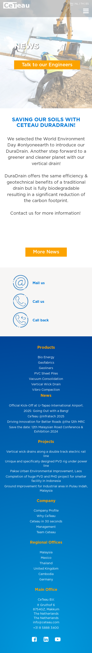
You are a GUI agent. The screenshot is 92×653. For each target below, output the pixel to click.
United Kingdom (46, 568)
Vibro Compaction (46, 389)
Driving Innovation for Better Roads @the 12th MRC (46, 421)
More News (46, 252)
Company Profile (46, 510)
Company (46, 501)
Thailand (46, 563)
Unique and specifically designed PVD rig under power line (46, 463)
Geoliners (46, 368)
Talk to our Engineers (47, 64)
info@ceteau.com (46, 622)
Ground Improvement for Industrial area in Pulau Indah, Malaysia (46, 488)
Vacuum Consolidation (46, 379)
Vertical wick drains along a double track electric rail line (46, 454)
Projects (46, 442)
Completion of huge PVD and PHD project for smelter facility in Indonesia (46, 479)
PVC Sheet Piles (46, 373)
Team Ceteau (46, 532)
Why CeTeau (46, 516)
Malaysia (46, 552)
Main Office (46, 590)
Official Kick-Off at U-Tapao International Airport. (46, 405)
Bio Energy (46, 357)
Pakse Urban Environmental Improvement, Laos (46, 471)
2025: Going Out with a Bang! (46, 411)
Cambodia (46, 574)
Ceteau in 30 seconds (46, 521)
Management (46, 526)
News (46, 396)
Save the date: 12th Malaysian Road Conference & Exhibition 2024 (46, 429)
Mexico (46, 557)
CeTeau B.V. (46, 599)
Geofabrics (46, 362)
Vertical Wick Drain (46, 384)
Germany (46, 579)
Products (46, 348)
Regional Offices (46, 542)
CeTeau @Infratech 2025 (46, 416)
